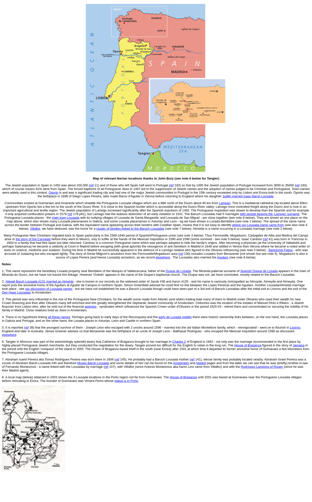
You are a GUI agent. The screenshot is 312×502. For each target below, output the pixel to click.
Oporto (53, 192)
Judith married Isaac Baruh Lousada (248, 196)
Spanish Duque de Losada (259, 271)
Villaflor (35, 228)
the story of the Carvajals (33, 239)
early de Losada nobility (175, 317)
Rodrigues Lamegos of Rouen (262, 367)
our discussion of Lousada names (48, 289)
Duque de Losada (178, 271)
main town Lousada (65, 217)
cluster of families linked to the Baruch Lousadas (130, 228)
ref (70, 214)
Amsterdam (181, 363)
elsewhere (163, 257)
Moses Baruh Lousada (93, 363)
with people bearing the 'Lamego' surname (270, 214)
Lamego (224, 203)
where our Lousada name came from (258, 225)
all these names (59, 317)
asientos (91, 306)
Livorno (295, 327)
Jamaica (298, 345)
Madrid (201, 363)
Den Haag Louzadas (16, 292)
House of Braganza (247, 345)
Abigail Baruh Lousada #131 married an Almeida (39, 281)
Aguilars (222, 257)
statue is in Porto (126, 381)
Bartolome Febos (281, 250)
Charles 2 (179, 341)
